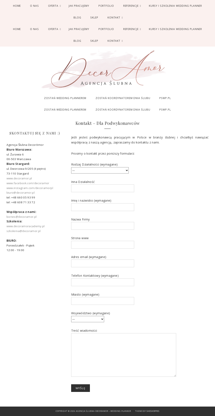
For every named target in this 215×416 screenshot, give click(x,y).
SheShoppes (153, 411)
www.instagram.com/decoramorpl (30, 188)
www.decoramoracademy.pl (26, 226)
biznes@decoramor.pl (22, 217)
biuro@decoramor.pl (21, 192)
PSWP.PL (165, 98)
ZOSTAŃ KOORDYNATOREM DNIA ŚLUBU (123, 98)
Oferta (53, 5)
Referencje (131, 5)
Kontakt (114, 17)
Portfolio (106, 5)
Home (17, 5)
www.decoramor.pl (19, 178)
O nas (34, 5)
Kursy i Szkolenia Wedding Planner (175, 5)
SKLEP (94, 17)
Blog (77, 17)
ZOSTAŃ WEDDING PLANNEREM (65, 98)
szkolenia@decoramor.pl (24, 231)
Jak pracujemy (79, 5)
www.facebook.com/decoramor (28, 183)
